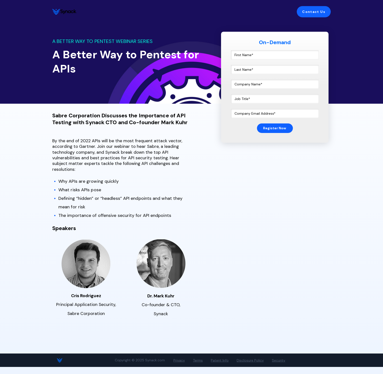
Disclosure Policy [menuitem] (239, 367)
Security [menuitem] (264, 367)
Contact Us (313, 12)
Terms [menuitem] (193, 367)
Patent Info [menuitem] (212, 367)
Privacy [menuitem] (177, 367)
